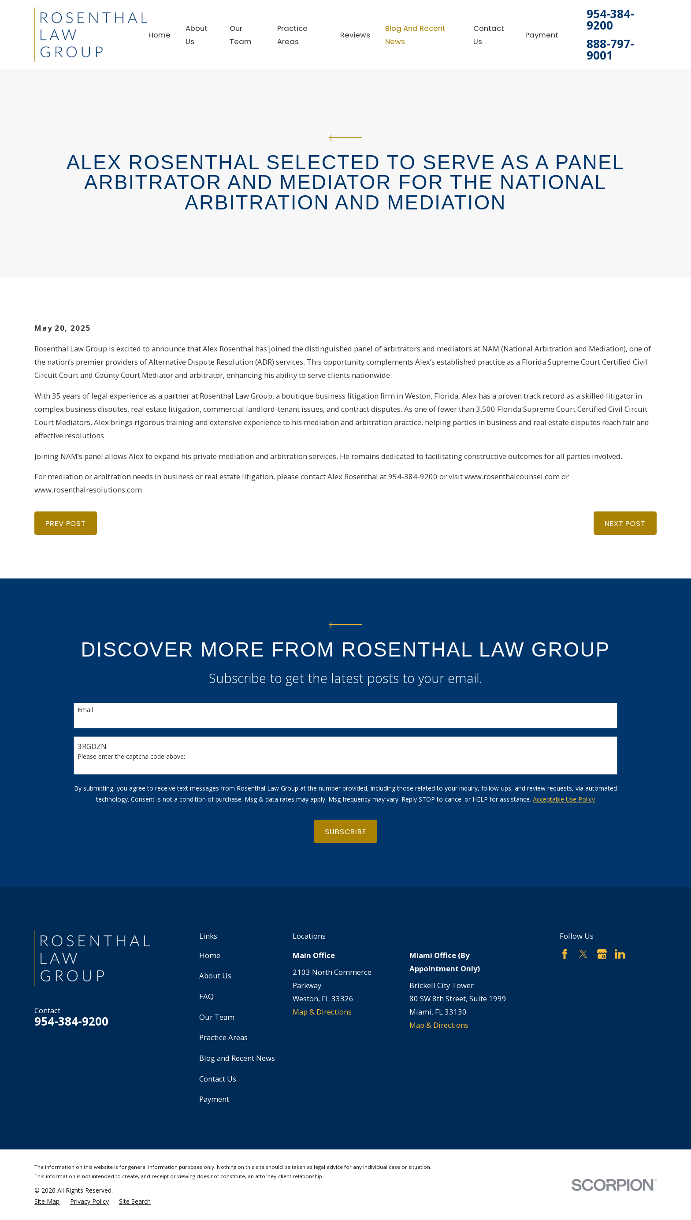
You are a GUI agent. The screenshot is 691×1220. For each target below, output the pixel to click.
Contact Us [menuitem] (488, 35)
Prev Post (65, 523)
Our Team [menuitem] (241, 35)
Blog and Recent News (237, 1058)
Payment (214, 1099)
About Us (215, 975)
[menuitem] (46, 1201)
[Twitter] (583, 954)
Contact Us (217, 1079)
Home (209, 955)
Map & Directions (322, 1012)
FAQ (206, 996)
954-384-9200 (610, 19)
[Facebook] (565, 954)
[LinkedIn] (620, 954)
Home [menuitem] (160, 35)
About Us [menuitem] (197, 35)
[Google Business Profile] (602, 954)
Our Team (216, 1017)
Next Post (625, 523)
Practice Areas (223, 1037)
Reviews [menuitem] (355, 35)
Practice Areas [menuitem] (292, 35)
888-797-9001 (610, 49)
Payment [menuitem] (541, 35)
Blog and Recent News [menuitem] (415, 35)
